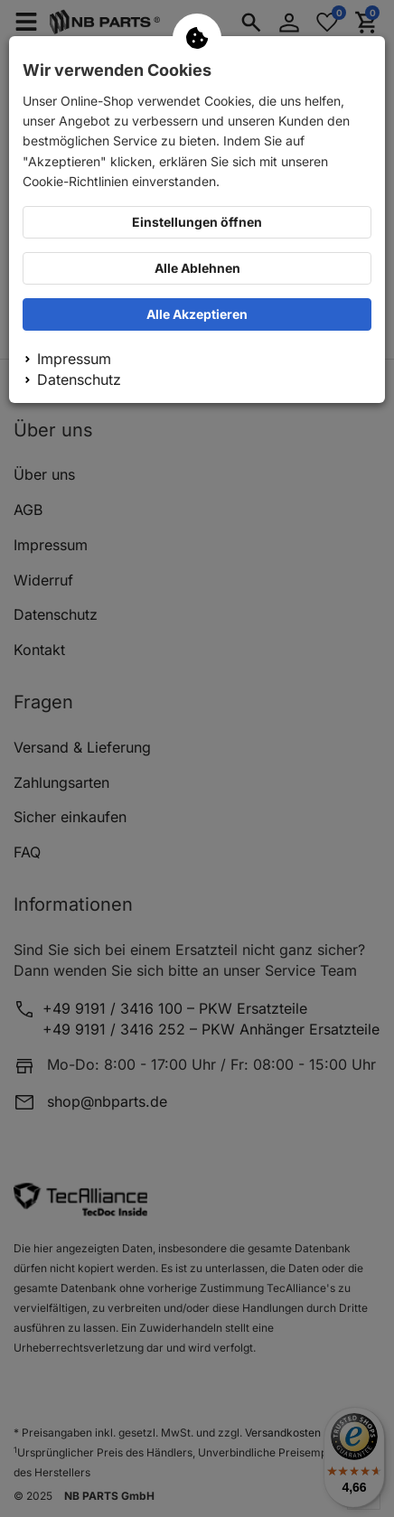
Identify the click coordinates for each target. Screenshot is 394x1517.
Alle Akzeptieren (197, 314)
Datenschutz (79, 379)
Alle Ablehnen (197, 268)
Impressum (74, 359)
